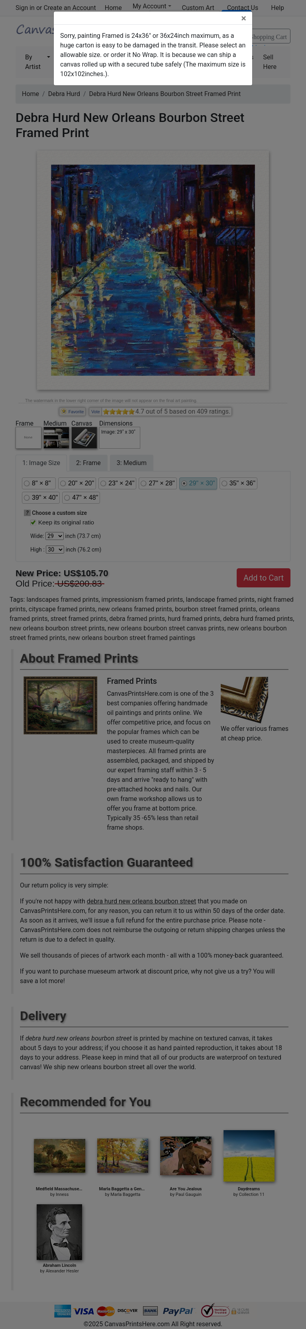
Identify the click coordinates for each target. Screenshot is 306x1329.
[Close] (244, 18)
